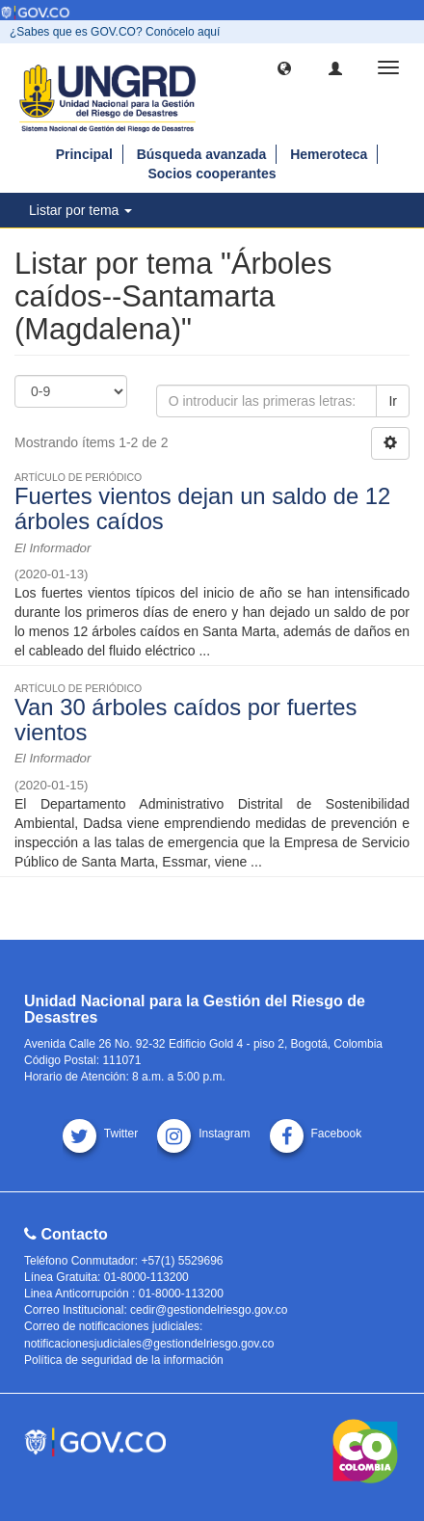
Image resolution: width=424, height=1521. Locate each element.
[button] (284, 67)
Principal (84, 154)
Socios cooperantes (211, 173)
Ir (392, 401)
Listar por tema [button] (80, 210)
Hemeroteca (328, 154)
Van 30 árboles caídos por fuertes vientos (185, 719)
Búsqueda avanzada (202, 154)
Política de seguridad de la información (124, 1360)
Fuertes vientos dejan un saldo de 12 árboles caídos (202, 508)
